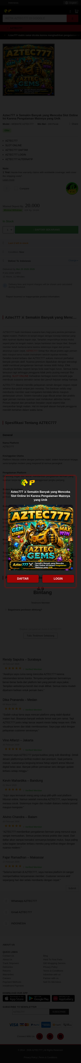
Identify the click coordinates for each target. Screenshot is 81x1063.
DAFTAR (23, 578)
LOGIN (58, 578)
